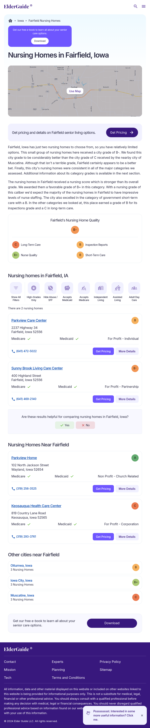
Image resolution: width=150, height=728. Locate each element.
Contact (10, 662)
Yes (64, 425)
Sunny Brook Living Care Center (37, 368)
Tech (7, 678)
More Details (127, 351)
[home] (18, 6)
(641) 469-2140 (23, 399)
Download (40, 40)
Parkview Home (24, 458)
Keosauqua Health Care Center (36, 506)
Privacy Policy (110, 662)
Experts (57, 662)
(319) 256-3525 (24, 489)
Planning (58, 670)
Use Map (75, 91)
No (85, 425)
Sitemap (106, 670)
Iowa (21, 20)
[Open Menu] (143, 6)
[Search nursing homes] (135, 6)
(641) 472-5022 (24, 351)
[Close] (142, 715)
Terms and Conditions (68, 678)
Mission (10, 670)
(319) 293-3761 (23, 537)
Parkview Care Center (29, 320)
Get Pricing (122, 132)
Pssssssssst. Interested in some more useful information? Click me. (114, 715)
